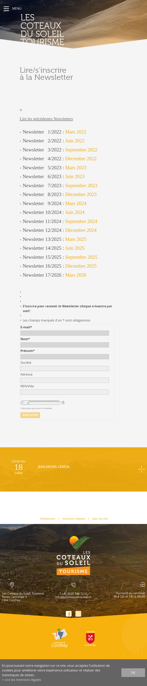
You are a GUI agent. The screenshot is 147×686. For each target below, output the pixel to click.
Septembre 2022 (81, 149)
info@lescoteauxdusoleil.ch (73, 597)
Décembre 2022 (81, 158)
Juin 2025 (75, 248)
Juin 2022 (75, 140)
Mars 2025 (76, 239)
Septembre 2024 (81, 221)
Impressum (47, 518)
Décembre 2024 (81, 230)
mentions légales (73, 518)
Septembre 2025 (81, 257)
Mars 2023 (76, 167)
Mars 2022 (76, 131)
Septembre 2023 (81, 185)
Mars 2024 (76, 203)
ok (133, 672)
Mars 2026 (76, 275)
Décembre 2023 (81, 194)
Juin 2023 (75, 176)
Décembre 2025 (81, 266)
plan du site (100, 518)
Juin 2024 (75, 212)
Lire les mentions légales (23, 680)
